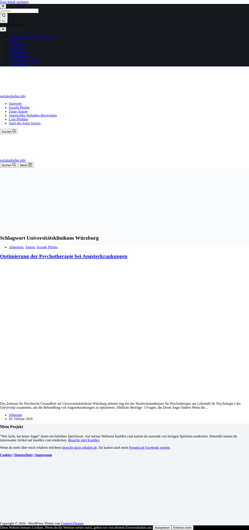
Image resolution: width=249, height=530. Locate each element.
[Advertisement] (124, 200)
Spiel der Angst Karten (25, 123)
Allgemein (16, 247)
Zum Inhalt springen (14, 2)
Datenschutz (23, 455)
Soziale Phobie (19, 107)
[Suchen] (8, 131)
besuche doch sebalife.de (79, 447)
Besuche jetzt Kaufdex (84, 440)
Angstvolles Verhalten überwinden (33, 115)
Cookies (6, 455)
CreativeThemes (72, 523)
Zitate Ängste (18, 111)
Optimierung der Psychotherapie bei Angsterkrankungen (63, 256)
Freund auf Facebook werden (149, 447)
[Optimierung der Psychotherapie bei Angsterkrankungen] (83, 396)
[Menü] (26, 165)
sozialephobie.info (13, 96)
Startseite (15, 103)
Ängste (30, 247)
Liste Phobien (18, 119)
